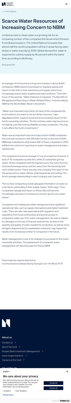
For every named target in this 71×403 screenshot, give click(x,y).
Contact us (7, 342)
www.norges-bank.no (12, 355)
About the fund (9, 346)
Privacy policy (8, 395)
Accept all (53, 383)
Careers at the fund (11, 360)
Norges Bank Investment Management (21, 351)
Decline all (53, 388)
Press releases (10, 11)
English (7, 371)
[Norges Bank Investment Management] (8, 4)
